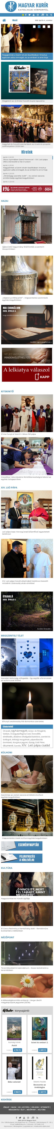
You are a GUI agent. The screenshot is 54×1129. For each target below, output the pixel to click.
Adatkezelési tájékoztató (42, 1126)
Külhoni (6, 752)
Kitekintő (7, 391)
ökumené (8, 745)
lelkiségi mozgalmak (21, 739)
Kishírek (6, 1099)
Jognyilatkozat (28, 1126)
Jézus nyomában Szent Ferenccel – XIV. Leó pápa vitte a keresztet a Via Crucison (25, 160)
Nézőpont (7, 937)
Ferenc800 (36, 734)
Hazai (4, 200)
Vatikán (6, 734)
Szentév (17, 745)
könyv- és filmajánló (36, 731)
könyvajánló (22, 1010)
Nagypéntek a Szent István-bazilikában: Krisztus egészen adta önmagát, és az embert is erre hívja (25, 169)
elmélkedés (8, 736)
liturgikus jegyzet (20, 742)
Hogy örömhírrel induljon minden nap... (16, 311)
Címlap (6, 1107)
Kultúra (6, 867)
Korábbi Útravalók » (44, 629)
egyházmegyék (19, 730)
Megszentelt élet (12, 635)
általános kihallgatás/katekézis (26, 736)
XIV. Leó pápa (9, 487)
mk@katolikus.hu (20, 1124)
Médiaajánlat (18, 1126)
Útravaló (6, 731)
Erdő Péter (40, 742)
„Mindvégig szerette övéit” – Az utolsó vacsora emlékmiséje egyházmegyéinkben (23, 177)
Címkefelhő (8, 726)
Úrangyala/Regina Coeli (20, 734)
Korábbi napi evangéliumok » (41, 342)
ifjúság (31, 742)
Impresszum (8, 1126)
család (45, 745)
